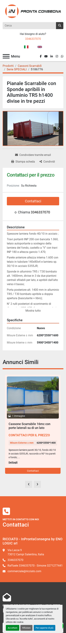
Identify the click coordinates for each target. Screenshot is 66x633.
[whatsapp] (62, 56)
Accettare (12, 628)
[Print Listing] (23, 161)
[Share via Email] (33, 155)
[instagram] (57, 56)
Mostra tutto (33, 310)
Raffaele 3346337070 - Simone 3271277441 (35, 565)
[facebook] (41, 56)
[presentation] (28, 484)
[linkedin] (51, 56)
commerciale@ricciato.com (24, 571)
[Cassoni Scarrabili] (30, 66)
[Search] (29, 25)
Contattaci (33, 201)
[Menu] (6, 56)
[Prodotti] (8, 66)
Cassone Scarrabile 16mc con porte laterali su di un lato (29, 426)
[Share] (47, 161)
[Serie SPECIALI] (17, 69)
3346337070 (33, 39)
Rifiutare (26, 628)
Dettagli (13, 462)
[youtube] (46, 56)
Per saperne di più (44, 628)
